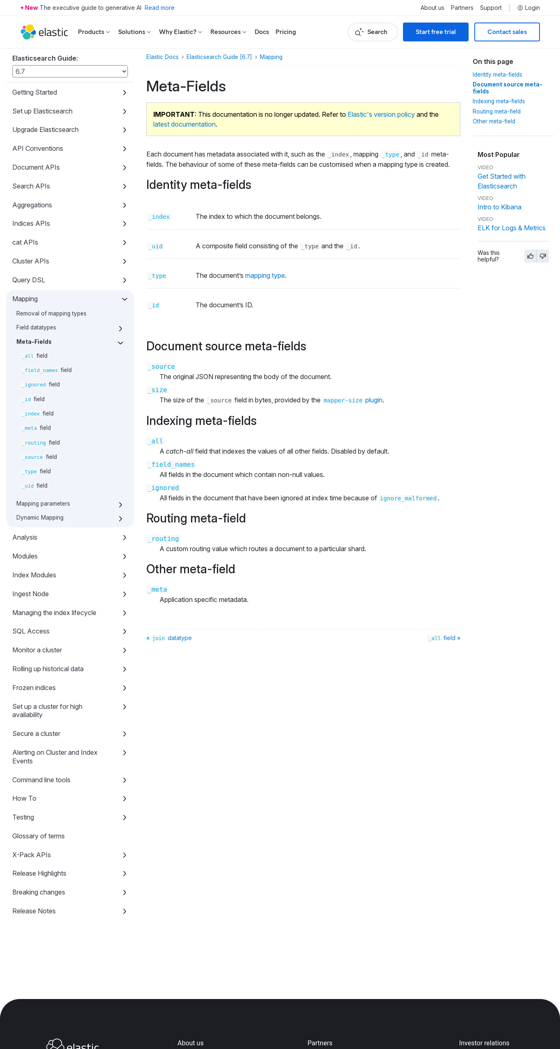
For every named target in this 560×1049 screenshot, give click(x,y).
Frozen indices (34, 687)
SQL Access (31, 631)
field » (443, 637)
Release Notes (34, 911)
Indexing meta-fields (499, 101)
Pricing (285, 32)
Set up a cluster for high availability (47, 710)
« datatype (169, 637)
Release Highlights (39, 873)
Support (491, 8)
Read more (160, 7)
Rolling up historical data (48, 669)
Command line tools (41, 780)
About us (432, 8)
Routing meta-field (497, 111)
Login (528, 8)
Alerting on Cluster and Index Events (55, 756)
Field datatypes (36, 327)
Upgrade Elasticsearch (45, 129)
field (34, 355)
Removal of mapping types (51, 313)
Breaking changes (38, 892)
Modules (25, 556)
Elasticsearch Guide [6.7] (219, 57)
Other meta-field (494, 121)
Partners (462, 8)
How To (24, 798)
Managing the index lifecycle (54, 613)
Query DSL (28, 280)
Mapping (25, 299)
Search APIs (31, 186)
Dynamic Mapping (40, 517)
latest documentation (184, 124)
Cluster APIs (30, 261)
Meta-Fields (34, 341)
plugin (352, 400)
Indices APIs (31, 223)
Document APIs (36, 167)
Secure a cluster (36, 733)
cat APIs (25, 242)
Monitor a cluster (37, 650)
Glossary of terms (38, 836)
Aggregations (32, 205)
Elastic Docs (162, 57)
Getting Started (34, 92)
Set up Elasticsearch (42, 111)
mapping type (265, 275)
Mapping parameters (43, 503)
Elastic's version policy (381, 114)
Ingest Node (30, 594)
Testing (23, 817)
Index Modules (34, 575)
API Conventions (37, 148)
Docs (262, 32)
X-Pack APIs (31, 855)
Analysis (24, 537)
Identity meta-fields (497, 74)
